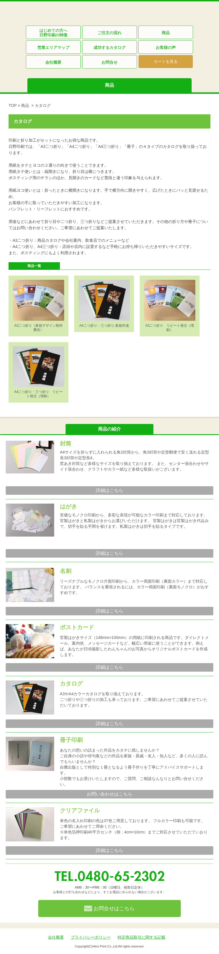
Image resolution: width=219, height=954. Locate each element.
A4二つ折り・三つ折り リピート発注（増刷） (38, 394)
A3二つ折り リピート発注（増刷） (169, 328)
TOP (13, 105)
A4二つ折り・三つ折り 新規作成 (104, 326)
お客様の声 (166, 47)
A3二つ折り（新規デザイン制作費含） (38, 328)
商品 (166, 32)
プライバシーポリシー (91, 937)
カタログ (43, 105)
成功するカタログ (109, 47)
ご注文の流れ (109, 32)
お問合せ (109, 62)
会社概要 (53, 62)
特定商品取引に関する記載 (141, 937)
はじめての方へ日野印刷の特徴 (53, 32)
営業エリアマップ (53, 47)
